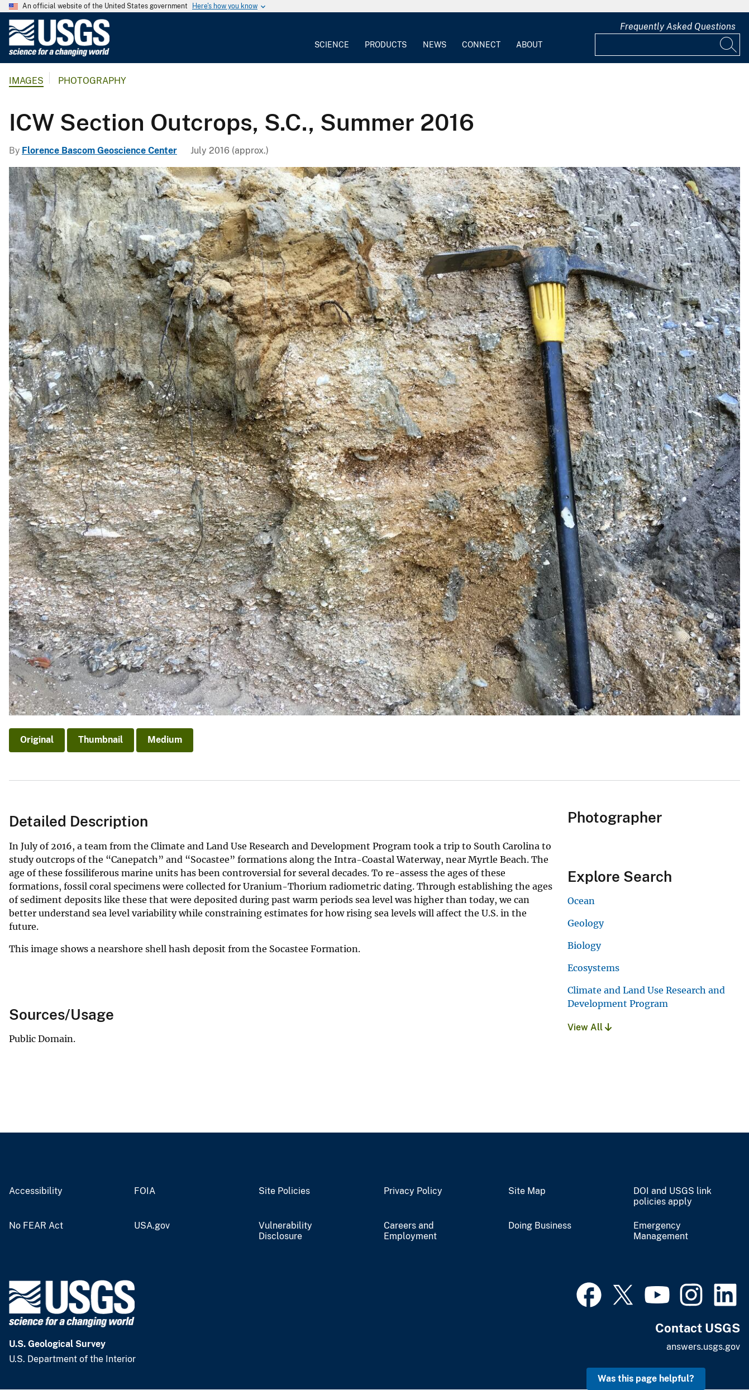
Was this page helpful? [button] (646, 1378)
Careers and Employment (410, 1231)
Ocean (581, 900)
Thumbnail (100, 739)
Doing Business (539, 1226)
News (434, 44)
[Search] (729, 45)
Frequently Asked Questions (678, 26)
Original (37, 739)
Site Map (527, 1191)
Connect (481, 44)
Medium (164, 739)
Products (386, 44)
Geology (585, 923)
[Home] (59, 54)
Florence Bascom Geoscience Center (99, 150)
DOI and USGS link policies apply (672, 1196)
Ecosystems (593, 967)
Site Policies (284, 1191)
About (529, 44)
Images (26, 80)
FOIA (144, 1191)
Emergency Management (660, 1231)
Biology (584, 945)
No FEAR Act (36, 1226)
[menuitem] (332, 38)
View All (589, 1027)
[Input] (667, 45)
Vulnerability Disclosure (285, 1231)
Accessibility (36, 1191)
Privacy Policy (413, 1191)
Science (331, 44)
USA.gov (152, 1226)
